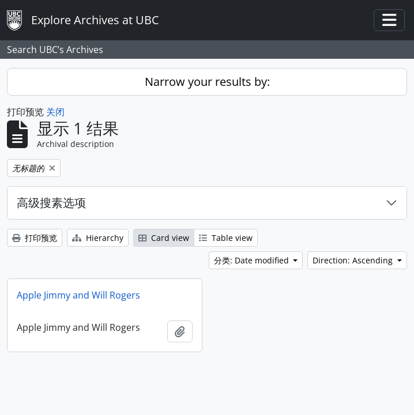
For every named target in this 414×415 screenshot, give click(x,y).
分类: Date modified (252, 260)
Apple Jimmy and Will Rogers (78, 295)
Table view (226, 237)
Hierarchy (97, 237)
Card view (163, 237)
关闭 (55, 111)
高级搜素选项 (51, 202)
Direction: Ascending (354, 260)
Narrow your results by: (207, 81)
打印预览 (34, 237)
